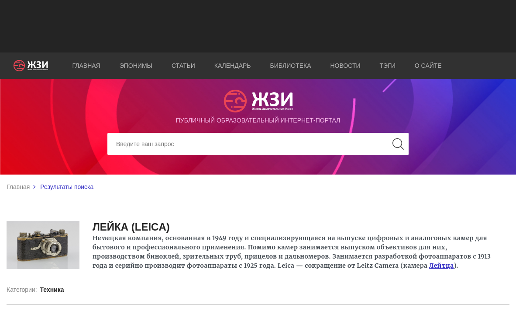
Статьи (183, 65)
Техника (52, 289)
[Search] (258, 144)
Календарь (232, 65)
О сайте (428, 65)
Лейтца (441, 266)
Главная (86, 65)
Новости (345, 65)
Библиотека (290, 65)
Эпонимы (136, 65)
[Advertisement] (258, 26)
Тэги (388, 65)
